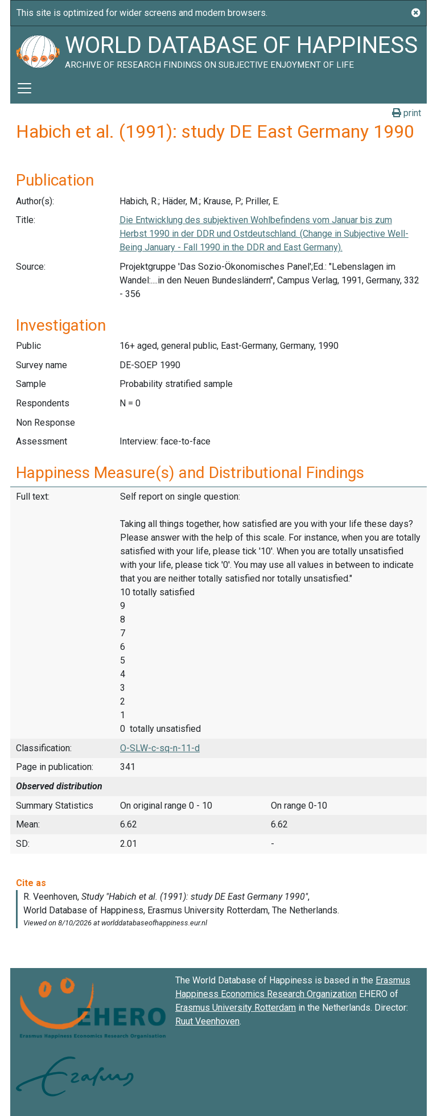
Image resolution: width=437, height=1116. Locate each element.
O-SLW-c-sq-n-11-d (160, 748)
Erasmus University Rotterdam (235, 1007)
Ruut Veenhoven (207, 1021)
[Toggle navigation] (24, 88)
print (406, 113)
